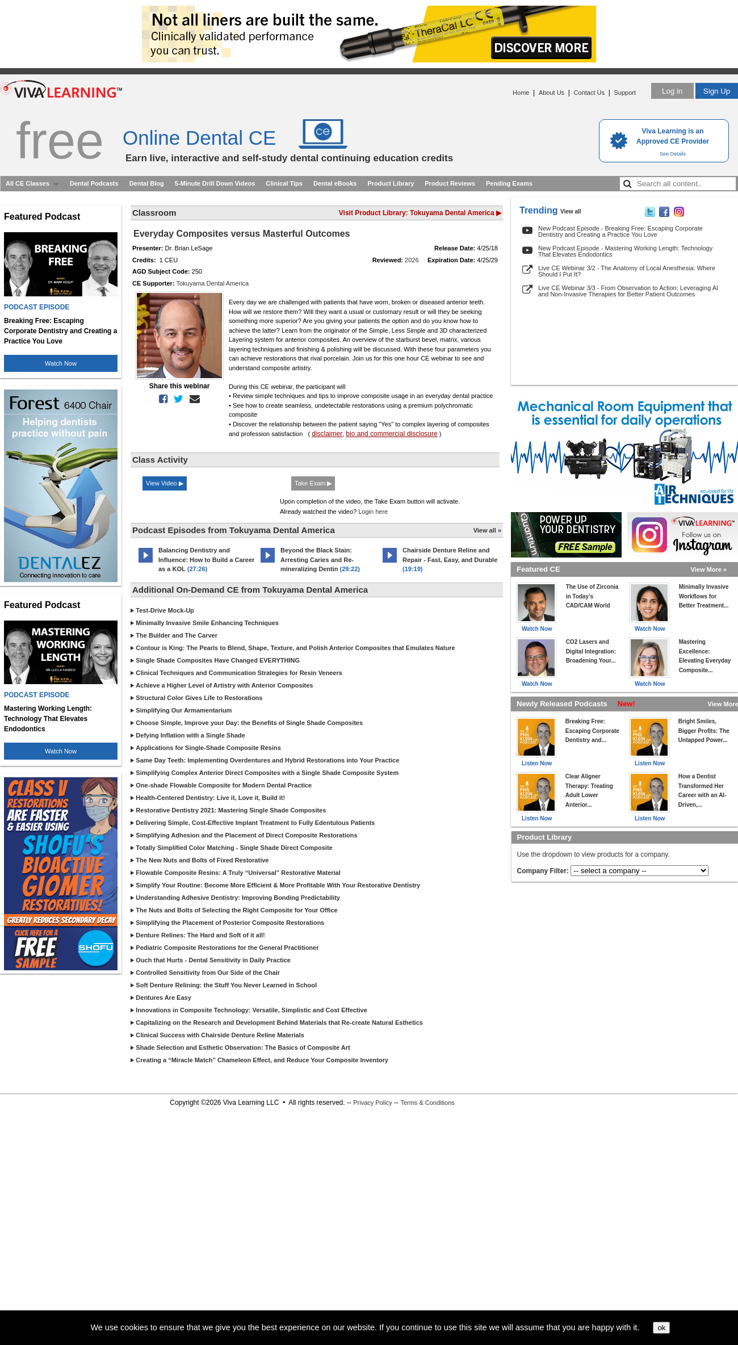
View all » (487, 530)
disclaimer (327, 434)
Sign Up (716, 91)
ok (661, 1327)
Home (521, 92)
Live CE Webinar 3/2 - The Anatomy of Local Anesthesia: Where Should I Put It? (626, 271)
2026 (411, 260)
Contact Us (589, 92)
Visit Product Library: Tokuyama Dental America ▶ (420, 213)
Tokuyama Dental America (212, 283)
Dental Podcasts (94, 183)
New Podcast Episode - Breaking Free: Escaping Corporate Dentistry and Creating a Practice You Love (620, 231)
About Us (551, 92)
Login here (373, 511)
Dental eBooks (335, 183)
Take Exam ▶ (313, 483)
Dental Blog (146, 183)
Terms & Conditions (427, 1102)
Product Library (390, 183)
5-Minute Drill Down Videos (215, 183)
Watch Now (61, 363)
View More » (709, 569)
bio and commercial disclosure (391, 434)
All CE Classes (27, 183)
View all (570, 211)
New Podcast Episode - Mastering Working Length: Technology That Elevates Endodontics (625, 251)
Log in (672, 91)
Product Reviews (450, 183)
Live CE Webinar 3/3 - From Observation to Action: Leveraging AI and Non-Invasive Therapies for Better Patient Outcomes (628, 291)
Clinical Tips (284, 183)
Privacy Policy (372, 1102)
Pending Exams (509, 183)
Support (625, 92)
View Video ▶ (164, 483)
